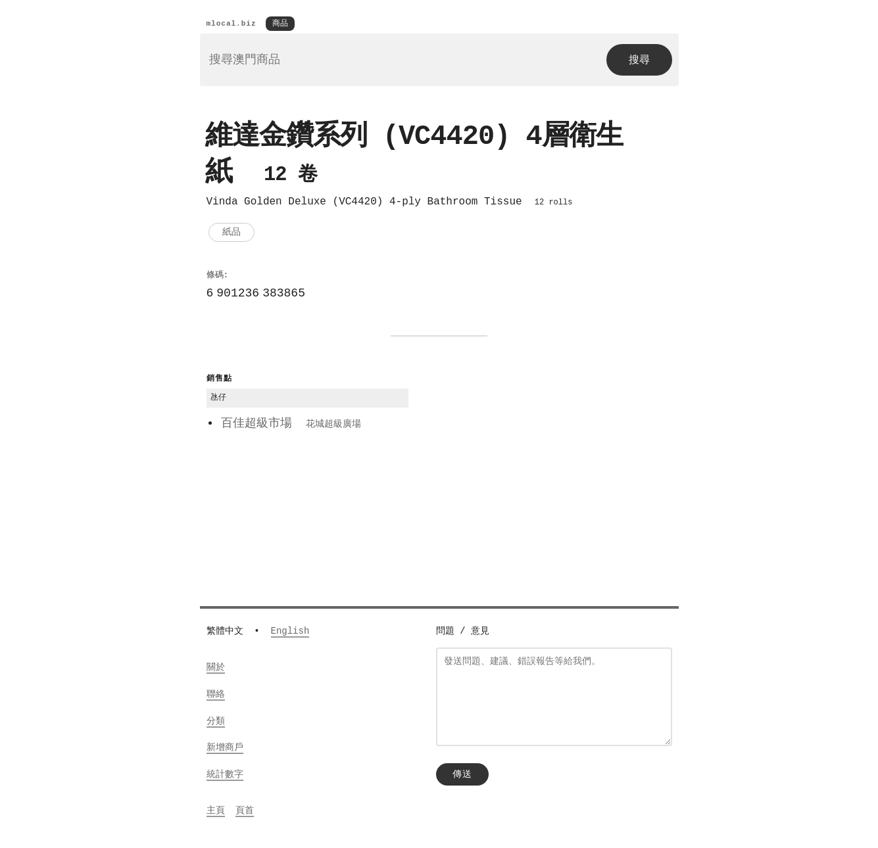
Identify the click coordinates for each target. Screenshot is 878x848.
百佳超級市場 (291, 426)
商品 (280, 24)
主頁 (216, 811)
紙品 (231, 234)
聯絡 (216, 695)
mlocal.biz (231, 24)
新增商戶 (225, 748)
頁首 (244, 811)
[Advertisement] (546, 464)
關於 (216, 668)
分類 (216, 722)
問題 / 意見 (462, 632)
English (290, 632)
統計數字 (225, 775)
